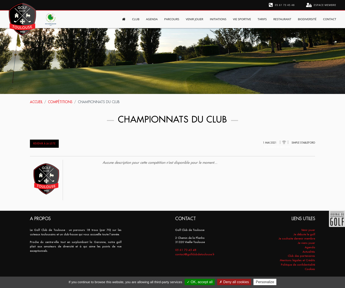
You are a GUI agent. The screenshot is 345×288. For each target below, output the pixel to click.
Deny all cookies (234, 282)
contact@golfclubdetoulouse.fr (195, 254)
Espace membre (321, 5)
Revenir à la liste (44, 143)
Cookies (310, 269)
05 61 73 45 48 (282, 5)
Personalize (265, 282)
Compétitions (61, 102)
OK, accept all (200, 282)
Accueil (36, 102)
